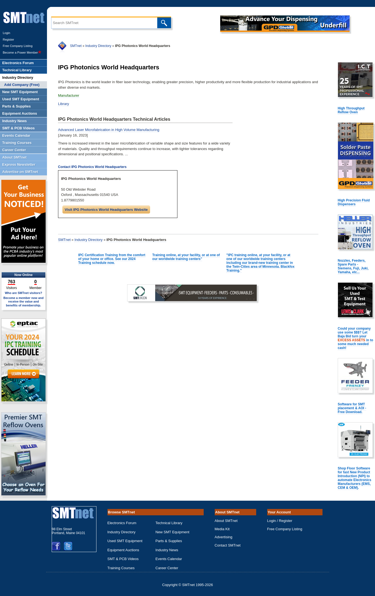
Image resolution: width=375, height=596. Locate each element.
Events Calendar (169, 559)
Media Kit (222, 529)
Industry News (167, 550)
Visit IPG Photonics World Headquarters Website (106, 210)
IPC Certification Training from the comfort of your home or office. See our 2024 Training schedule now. (111, 259)
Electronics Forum (122, 523)
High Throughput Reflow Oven (351, 110)
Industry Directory (98, 46)
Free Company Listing (18, 46)
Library (63, 104)
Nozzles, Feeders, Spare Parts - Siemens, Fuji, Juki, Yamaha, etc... (353, 266)
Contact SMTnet (228, 545)
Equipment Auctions (123, 550)
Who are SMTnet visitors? (23, 293)
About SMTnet (226, 521)
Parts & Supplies (169, 541)
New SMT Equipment (173, 532)
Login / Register (279, 521)
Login (6, 33)
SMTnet (76, 46)
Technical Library (169, 523)
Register (8, 39)
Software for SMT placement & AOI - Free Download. (352, 408)
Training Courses (121, 568)
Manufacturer (68, 95)
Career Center (167, 568)
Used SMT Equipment (125, 541)
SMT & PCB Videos (123, 559)
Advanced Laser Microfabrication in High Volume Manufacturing (108, 130)
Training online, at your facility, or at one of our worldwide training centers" (186, 257)
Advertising (223, 537)
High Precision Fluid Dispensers (354, 202)
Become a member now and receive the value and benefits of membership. (23, 301)
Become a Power (22, 52)
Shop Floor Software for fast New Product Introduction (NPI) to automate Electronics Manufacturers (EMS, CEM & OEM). (354, 478)
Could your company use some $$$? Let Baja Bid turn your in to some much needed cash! (355, 338)
